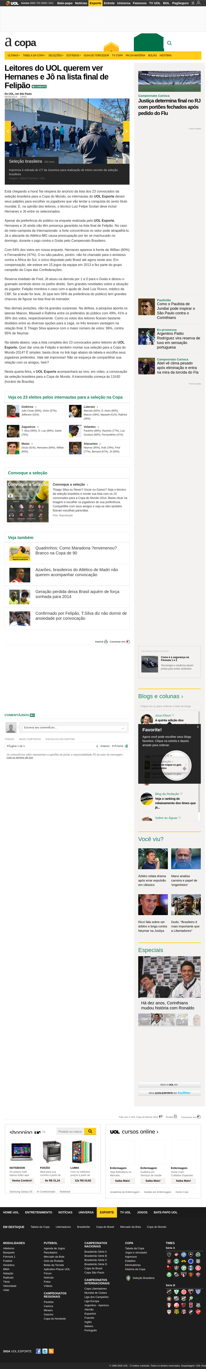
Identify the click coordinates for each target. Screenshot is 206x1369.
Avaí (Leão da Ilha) (198, 1291)
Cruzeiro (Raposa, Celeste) (190, 1261)
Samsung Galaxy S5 (21, 1191)
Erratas (169, 1117)
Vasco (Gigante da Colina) (190, 1312)
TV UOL (155, 3)
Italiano (88, 1326)
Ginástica (8, 1265)
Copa (25, 43)
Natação (8, 1273)
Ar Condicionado (46, 1191)
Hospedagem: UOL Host (193, 1365)
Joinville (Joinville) (169, 1305)
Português (90, 1330)
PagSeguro (180, 3)
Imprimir (99, 641)
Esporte (95, 3)
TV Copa (117, 55)
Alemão (89, 1309)
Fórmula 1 (9, 1256)
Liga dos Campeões (96, 1296)
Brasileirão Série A (95, 1251)
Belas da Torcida (54, 1265)
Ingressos (131, 1256)
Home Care (182, 1192)
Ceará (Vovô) (183, 1298)
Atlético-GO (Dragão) (190, 1291)
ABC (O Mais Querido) (169, 1291)
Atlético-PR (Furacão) (176, 1254)
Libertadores (63, 1226)
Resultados (50, 1252)
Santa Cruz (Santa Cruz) (183, 1312)
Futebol (7, 1260)
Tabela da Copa (34, 55)
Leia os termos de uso (20, 757)
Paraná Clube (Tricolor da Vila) (190, 1305)
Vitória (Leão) (198, 1274)
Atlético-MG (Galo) (169, 1254)
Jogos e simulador (136, 1252)
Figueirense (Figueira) (198, 1261)
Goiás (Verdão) (183, 1267)
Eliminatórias (133, 1265)
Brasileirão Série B (95, 1255)
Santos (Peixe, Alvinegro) (176, 1274)
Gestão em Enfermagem (157, 1192)
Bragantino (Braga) (176, 1298)
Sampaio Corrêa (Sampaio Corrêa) (176, 1312)
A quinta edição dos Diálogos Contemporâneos (174, 722)
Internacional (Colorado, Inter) (198, 1267)
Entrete (109, 3)
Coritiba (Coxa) (176, 1261)
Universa (123, 3)
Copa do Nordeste (55, 1318)
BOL (166, 3)
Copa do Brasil (105, 1226)
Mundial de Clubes (95, 1292)
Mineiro (48, 1310)
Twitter (45, 1351)
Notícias (81, 3)
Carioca (48, 1306)
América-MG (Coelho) (176, 1291)
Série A (170, 1247)
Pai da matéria (135, 55)
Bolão (152, 55)
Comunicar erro (118, 641)
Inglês (88, 1322)
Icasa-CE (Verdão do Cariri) (198, 1298)
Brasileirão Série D (95, 1264)
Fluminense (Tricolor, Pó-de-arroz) (176, 1267)
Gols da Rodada (53, 1260)
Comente (40, 86)
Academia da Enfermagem (125, 1192)
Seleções (56, 55)
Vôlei (6, 1290)
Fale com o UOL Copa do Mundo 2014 (138, 1117)
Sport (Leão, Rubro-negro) (190, 1274)
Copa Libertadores (95, 1288)
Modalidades (14, 1243)
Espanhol (90, 1313)
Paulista (48, 1302)
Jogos (142, 1212)
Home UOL (11, 1212)
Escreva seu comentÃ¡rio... (74, 727)
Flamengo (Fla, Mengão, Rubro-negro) (169, 1267)
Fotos (47, 1281)
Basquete (9, 1252)
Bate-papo (65, 3)
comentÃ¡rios (17, 715)
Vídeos (48, 1285)
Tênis (6, 1281)
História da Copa (135, 1269)
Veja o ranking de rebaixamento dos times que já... (175, 803)
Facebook (39, 1351)
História (166, 55)
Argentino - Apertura (96, 1305)
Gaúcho (48, 1314)
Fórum (48, 1273)
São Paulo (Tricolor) (183, 1274)
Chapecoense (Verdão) (198, 1254)
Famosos (140, 3)
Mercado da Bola (130, 1226)
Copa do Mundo (156, 1226)
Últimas (14, 55)
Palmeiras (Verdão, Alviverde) (169, 1274)
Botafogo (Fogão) (190, 1254)
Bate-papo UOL (165, 1212)
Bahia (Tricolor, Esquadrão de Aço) (183, 1254)
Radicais (8, 1277)
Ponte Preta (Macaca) (198, 1305)
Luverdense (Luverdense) (190, 1298)
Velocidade (9, 1285)
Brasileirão (83, 1226)
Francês (89, 1317)
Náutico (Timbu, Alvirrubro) (176, 1305)
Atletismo (8, 1248)
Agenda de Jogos (54, 1248)
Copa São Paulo (94, 1272)
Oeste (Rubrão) (183, 1305)
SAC (51, 3)
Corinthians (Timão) (169, 1261)
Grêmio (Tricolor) (190, 1267)
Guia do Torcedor (96, 55)
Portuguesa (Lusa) (169, 1312)
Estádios (74, 55)
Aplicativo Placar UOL (57, 1269)
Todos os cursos (187, 1132)
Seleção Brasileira (143, 1278)
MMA (6, 1269)
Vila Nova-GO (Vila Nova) (198, 1312)
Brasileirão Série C (95, 1260)
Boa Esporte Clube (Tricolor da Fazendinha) (169, 1298)
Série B (170, 1285)
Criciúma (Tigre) (183, 1261)
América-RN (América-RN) (183, 1291)
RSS (51, 1351)
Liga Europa (91, 1301)
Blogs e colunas (159, 696)
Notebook (65, 1191)
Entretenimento (38, 1212)
